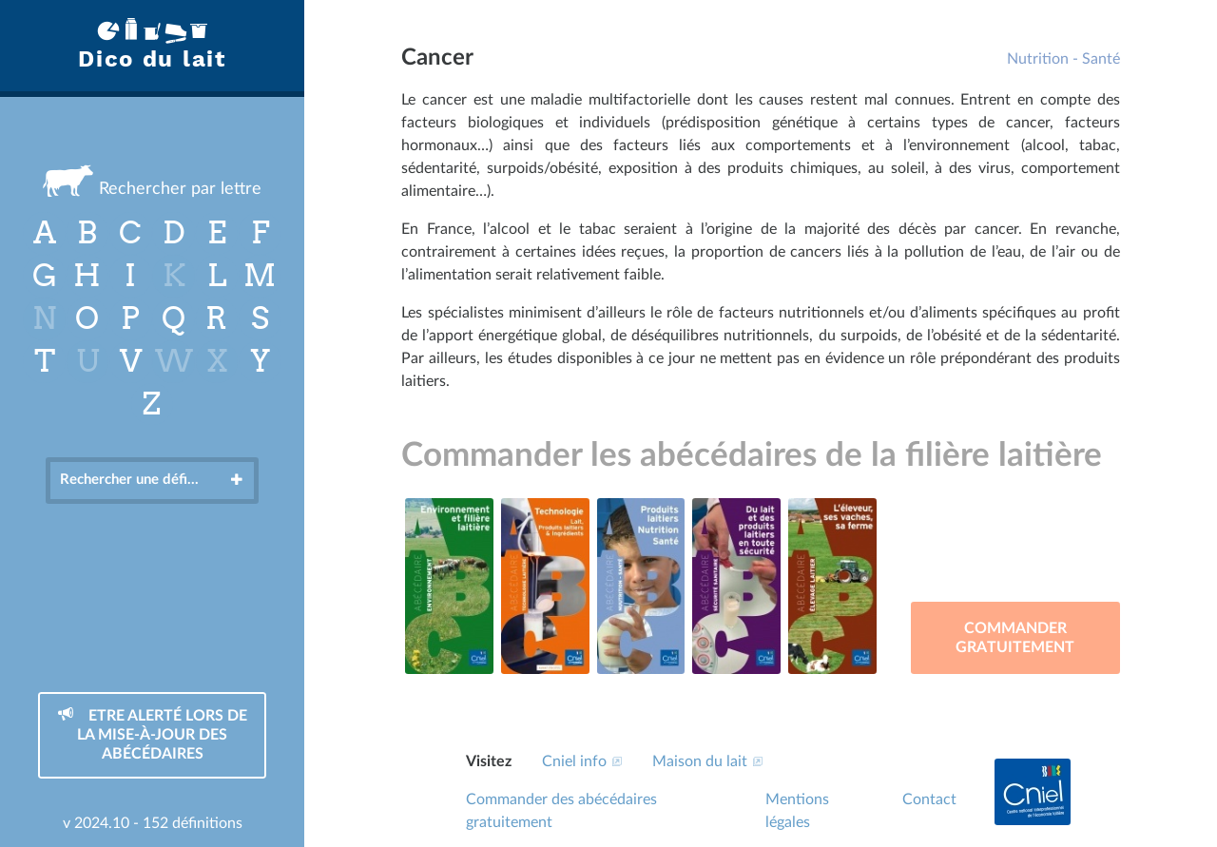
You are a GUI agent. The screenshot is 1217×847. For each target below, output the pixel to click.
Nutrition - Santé (1063, 59)
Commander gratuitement (1015, 638)
